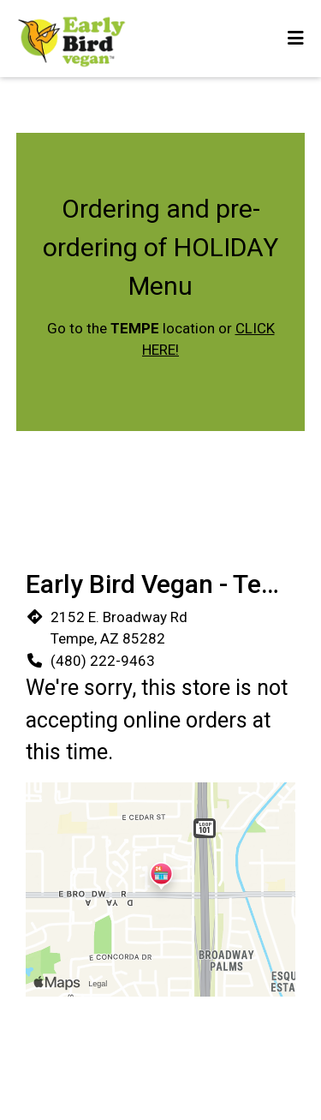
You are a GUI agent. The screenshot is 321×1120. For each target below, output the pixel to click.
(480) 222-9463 (103, 660)
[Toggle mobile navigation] (295, 38)
